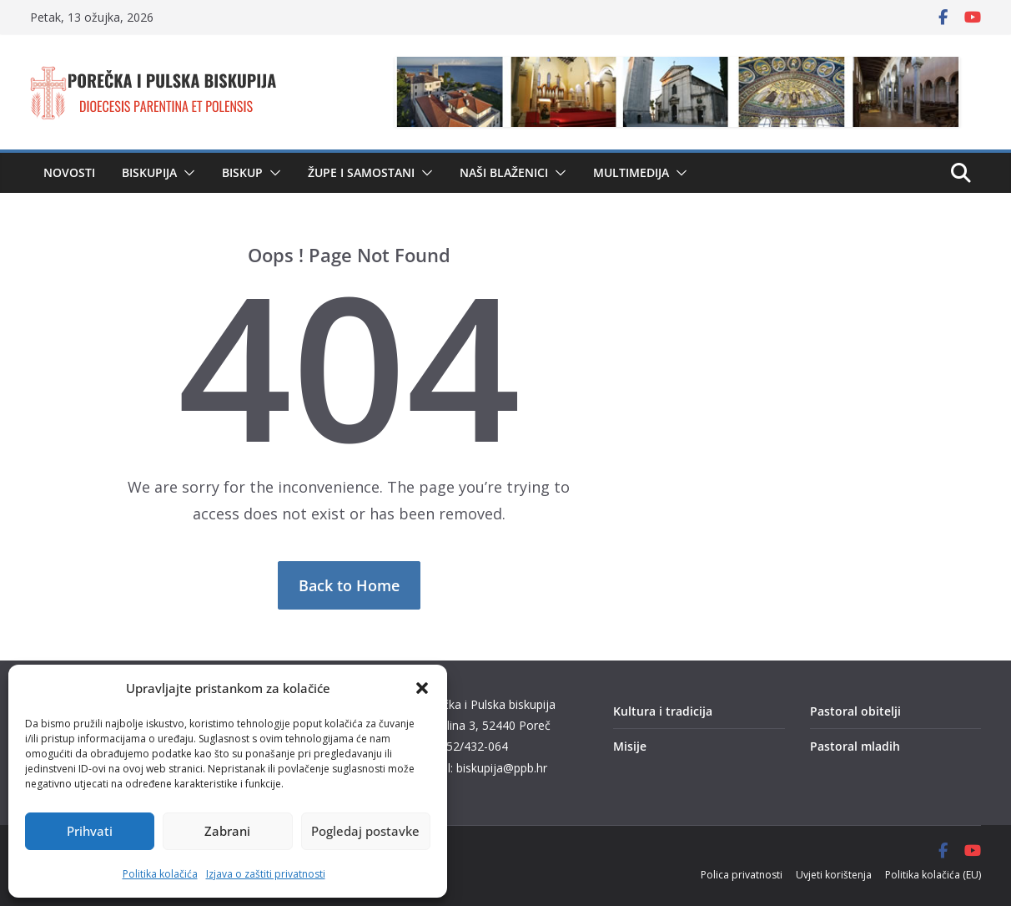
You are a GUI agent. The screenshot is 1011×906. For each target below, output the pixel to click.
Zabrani (227, 830)
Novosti (69, 172)
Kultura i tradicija (662, 711)
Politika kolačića (160, 874)
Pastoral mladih (855, 746)
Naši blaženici (504, 172)
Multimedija (631, 172)
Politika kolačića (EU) (933, 875)
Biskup (242, 172)
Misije (629, 746)
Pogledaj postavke (365, 830)
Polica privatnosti (741, 875)
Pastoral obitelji (855, 711)
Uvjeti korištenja (834, 875)
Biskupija (149, 172)
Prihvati (90, 830)
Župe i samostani (361, 172)
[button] (422, 688)
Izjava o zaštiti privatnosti (265, 874)
